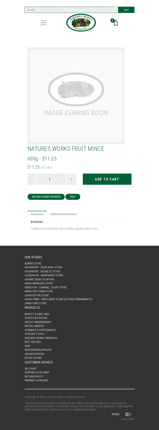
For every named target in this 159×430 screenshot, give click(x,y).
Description (37, 214)
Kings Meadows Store (39, 283)
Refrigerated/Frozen (38, 349)
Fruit (73, 196)
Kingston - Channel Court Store (46, 287)
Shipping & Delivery (37, 372)
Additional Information (63, 214)
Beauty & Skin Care (37, 314)
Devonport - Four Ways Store (43, 267)
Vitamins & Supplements (40, 330)
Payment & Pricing (36, 380)
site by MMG (127, 419)
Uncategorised (34, 353)
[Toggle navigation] (43, 22)
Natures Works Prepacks (46, 196)
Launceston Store (37, 295)
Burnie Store (33, 263)
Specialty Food (34, 333)
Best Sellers (33, 341)
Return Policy (34, 376)
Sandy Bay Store (35, 303)
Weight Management (38, 322)
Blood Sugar (33, 357)
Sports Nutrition (36, 318)
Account (31, 368)
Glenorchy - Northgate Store (44, 275)
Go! (126, 10)
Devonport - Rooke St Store (42, 271)
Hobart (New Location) (39, 279)
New (27, 346)
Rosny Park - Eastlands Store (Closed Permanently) (59, 299)
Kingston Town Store (39, 291)
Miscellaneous (34, 326)
